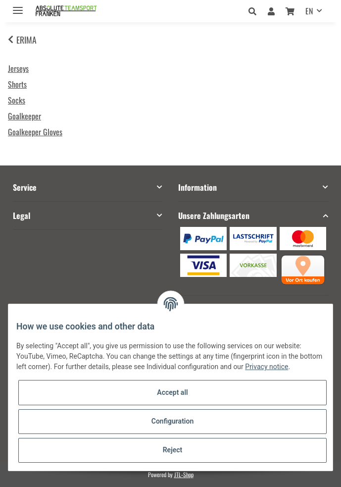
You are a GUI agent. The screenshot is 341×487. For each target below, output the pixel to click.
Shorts (17, 84)
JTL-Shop (184, 474)
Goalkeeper (24, 116)
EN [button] (309, 11)
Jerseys (18, 68)
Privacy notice (266, 367)
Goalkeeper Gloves (35, 132)
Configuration (172, 421)
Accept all (172, 392)
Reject (173, 450)
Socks (16, 100)
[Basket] (290, 11)
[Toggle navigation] (18, 6)
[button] (255, 11)
